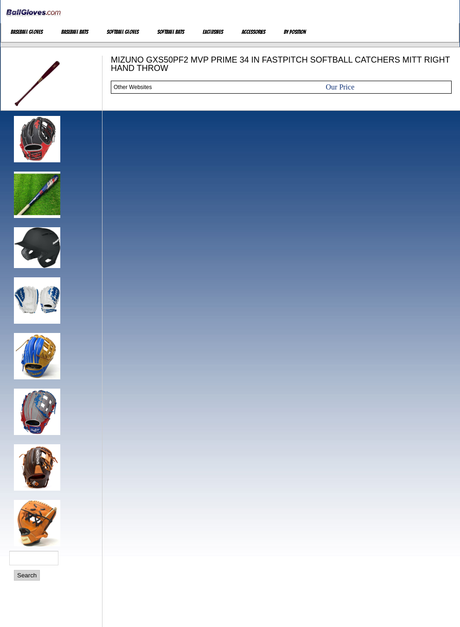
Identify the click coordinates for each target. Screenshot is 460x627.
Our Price (340, 87)
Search (27, 575)
